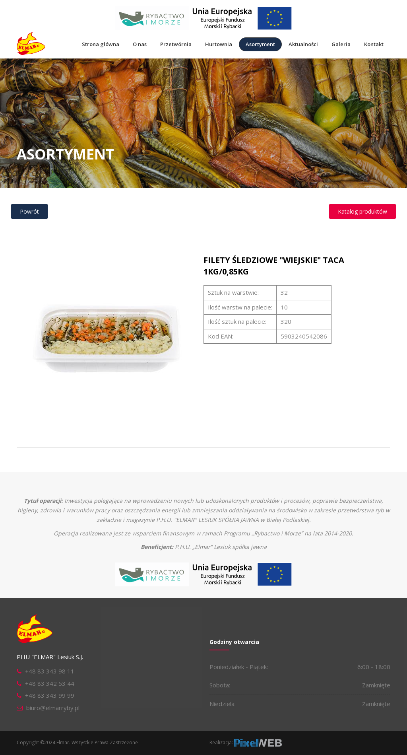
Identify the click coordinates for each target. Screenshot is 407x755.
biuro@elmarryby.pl (52, 708)
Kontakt (374, 44)
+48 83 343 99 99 (49, 695)
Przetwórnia (176, 44)
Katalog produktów (362, 211)
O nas (140, 44)
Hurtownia (218, 44)
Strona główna (100, 44)
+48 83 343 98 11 (49, 671)
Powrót (29, 211)
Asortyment (260, 44)
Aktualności (303, 44)
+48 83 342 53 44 (49, 683)
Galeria (341, 44)
